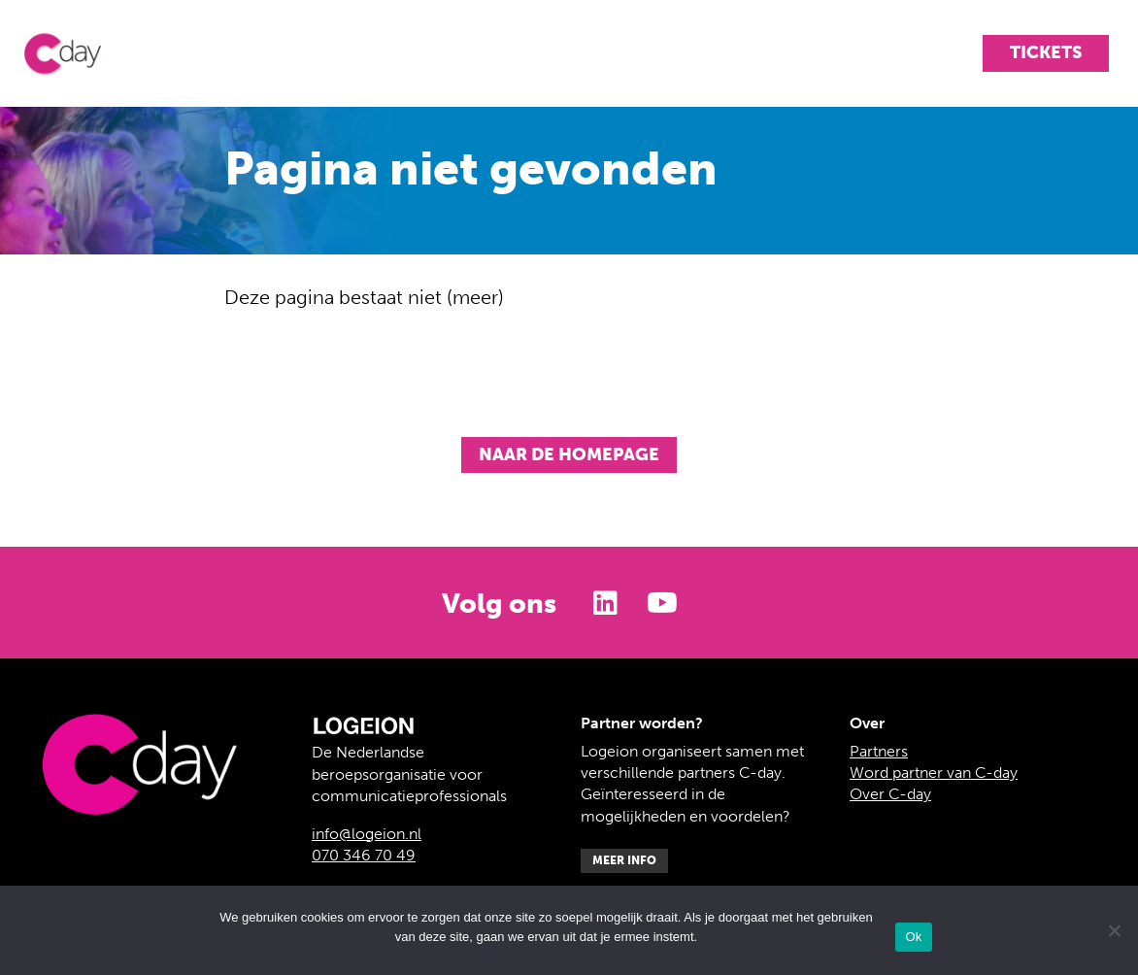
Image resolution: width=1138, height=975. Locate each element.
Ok (913, 936)
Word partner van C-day (934, 772)
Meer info (624, 860)
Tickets (1046, 52)
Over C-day (890, 794)
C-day (77, 54)
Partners (879, 751)
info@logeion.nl (366, 833)
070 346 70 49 (364, 855)
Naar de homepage (569, 454)
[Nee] (1113, 930)
